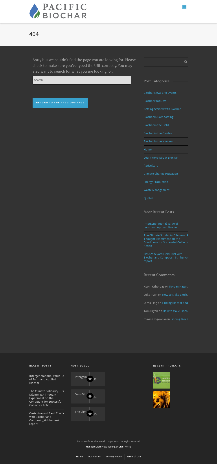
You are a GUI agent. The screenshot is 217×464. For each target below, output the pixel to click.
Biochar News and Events (160, 93)
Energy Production (156, 182)
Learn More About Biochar (161, 158)
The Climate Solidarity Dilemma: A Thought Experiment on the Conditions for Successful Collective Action (167, 240)
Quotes (148, 198)
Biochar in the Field (156, 125)
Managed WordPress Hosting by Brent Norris (108, 446)
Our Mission (94, 456)
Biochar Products (155, 101)
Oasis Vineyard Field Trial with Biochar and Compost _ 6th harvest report (167, 257)
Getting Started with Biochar (162, 109)
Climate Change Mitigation (161, 174)
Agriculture (151, 166)
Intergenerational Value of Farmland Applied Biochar (161, 225)
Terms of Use (134, 456)
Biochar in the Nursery (158, 141)
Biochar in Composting (158, 117)
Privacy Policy (114, 456)
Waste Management (156, 190)
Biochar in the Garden (158, 133)
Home (148, 150)
